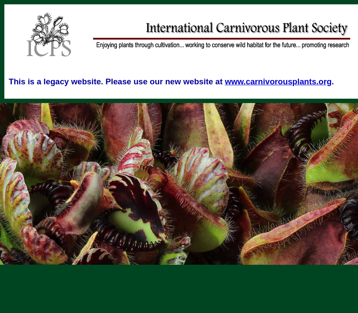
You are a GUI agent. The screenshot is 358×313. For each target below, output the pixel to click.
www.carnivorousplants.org (278, 81)
